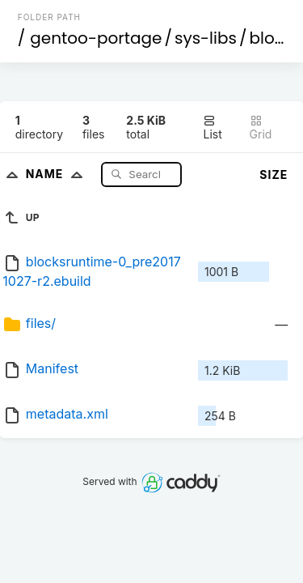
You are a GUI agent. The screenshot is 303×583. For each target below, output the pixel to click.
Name (58, 174)
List (212, 127)
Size (273, 174)
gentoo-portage (96, 38)
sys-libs (206, 38)
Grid (261, 127)
